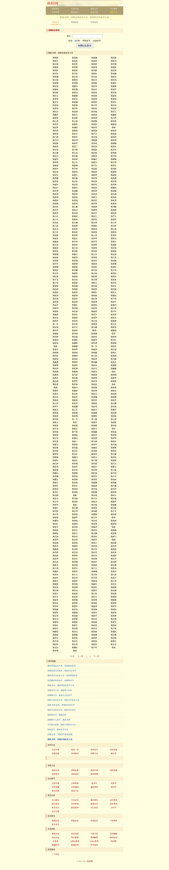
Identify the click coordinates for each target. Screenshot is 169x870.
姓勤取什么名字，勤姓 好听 (59, 720)
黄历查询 (94, 800)
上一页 (80, 656)
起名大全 (94, 12)
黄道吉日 (94, 804)
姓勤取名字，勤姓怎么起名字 (60, 695)
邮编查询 (75, 845)
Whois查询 (94, 841)
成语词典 (113, 770)
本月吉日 (55, 808)
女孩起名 (94, 22)
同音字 (113, 783)
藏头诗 (113, 753)
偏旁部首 (94, 787)
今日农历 (75, 800)
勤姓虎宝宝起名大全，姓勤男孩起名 (63, 675)
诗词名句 (94, 750)
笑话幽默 (113, 834)
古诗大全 (75, 9)
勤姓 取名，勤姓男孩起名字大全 (61, 685)
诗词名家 (113, 750)
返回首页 (55, 9)
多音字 (94, 783)
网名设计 (75, 12)
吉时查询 (113, 804)
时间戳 (113, 841)
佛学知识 (113, 837)
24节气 (113, 808)
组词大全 (75, 791)
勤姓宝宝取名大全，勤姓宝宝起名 (62, 710)
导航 (120, 3)
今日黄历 (113, 9)
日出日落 (55, 811)
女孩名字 (96, 41)
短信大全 (55, 837)
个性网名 (113, 821)
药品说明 (75, 834)
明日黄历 (55, 804)
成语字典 (94, 770)
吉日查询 (113, 800)
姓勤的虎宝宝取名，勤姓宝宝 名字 (62, 671)
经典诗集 (55, 753)
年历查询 (75, 804)
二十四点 (55, 854)
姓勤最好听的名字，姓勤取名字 (61, 680)
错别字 (113, 787)
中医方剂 (94, 834)
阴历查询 (75, 808)
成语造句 (55, 774)
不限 (77, 41)
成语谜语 (75, 774)
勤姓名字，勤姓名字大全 (58, 729)
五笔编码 (75, 787)
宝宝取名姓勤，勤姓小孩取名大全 (62, 725)
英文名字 (55, 824)
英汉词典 (55, 791)
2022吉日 (94, 808)
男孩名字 (85, 41)
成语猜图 (94, 774)
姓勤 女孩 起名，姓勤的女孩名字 (61, 705)
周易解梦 (94, 837)
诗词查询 (75, 753)
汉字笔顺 (55, 787)
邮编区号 (55, 845)
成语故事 (75, 770)
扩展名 (55, 841)
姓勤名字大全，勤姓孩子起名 (60, 690)
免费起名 (55, 22)
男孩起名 (75, 22)
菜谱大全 (55, 834)
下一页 (96, 656)
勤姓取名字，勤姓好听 (57, 715)
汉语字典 (55, 12)
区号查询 (94, 845)
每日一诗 (75, 750)
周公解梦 (75, 837)
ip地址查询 (74, 841)
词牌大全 (94, 753)
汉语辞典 (75, 783)
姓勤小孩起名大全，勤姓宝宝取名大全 (63, 700)
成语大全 (94, 9)
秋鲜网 (54, 3)
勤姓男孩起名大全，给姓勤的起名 (62, 666)
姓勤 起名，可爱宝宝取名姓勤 (60, 734)
